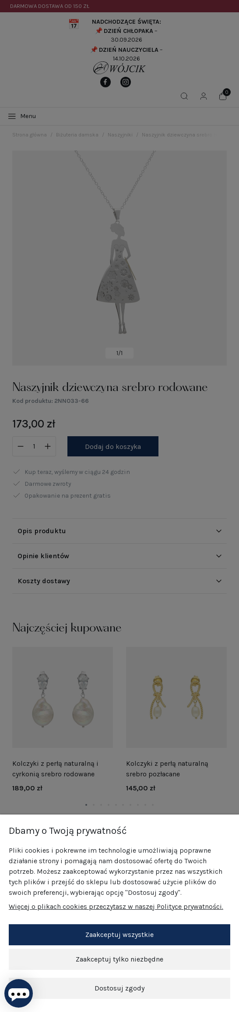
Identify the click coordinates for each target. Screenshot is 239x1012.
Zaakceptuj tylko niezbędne (119, 959)
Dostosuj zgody (119, 988)
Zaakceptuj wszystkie (119, 934)
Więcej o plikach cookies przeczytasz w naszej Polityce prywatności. (116, 906)
